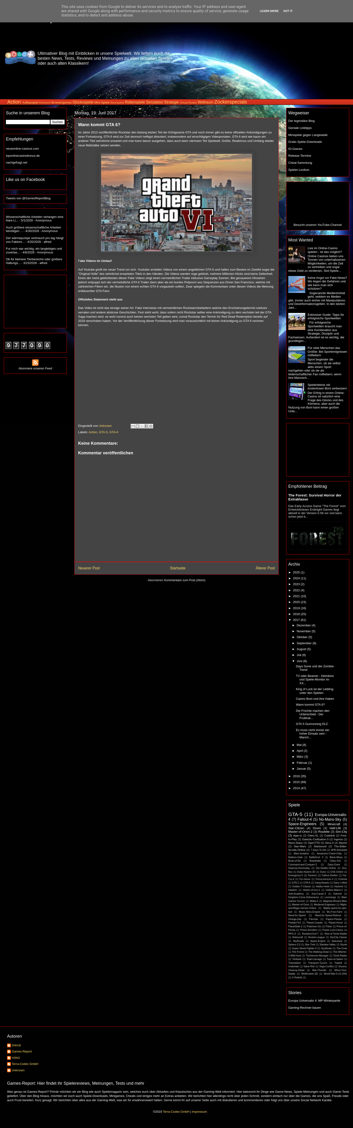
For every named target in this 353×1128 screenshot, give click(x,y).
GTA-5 (103, 432)
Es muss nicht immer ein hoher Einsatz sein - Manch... (312, 733)
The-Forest (298, 952)
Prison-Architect (308, 930)
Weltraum (205, 102)
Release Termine (299, 155)
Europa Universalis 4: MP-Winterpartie (314, 1000)
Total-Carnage (314, 959)
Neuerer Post (89, 568)
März (301, 756)
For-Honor (304, 879)
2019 (297, 608)
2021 (297, 596)
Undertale (293, 966)
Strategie (171, 102)
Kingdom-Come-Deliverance (303, 897)
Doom (317, 828)
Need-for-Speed (297, 915)
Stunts (343, 944)
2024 (297, 578)
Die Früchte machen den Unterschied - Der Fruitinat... (312, 714)
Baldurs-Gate (295, 857)
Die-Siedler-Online (326, 868)
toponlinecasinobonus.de (23, 155)
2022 (297, 590)
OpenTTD (314, 842)
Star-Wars (300, 846)
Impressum (199, 1111)
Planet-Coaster (315, 922)
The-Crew (341, 948)
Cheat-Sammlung (300, 162)
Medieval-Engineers (325, 904)
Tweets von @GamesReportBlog (28, 198)
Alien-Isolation (301, 853)
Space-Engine (317, 941)
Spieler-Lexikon (298, 170)
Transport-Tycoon (317, 963)
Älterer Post (265, 568)
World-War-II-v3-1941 (335, 973)
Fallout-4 (304, 819)
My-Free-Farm (334, 912)
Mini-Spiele (101, 102)
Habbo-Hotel (322, 886)
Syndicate (326, 948)
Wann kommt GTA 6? (310, 704)
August (302, 649)
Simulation (154, 102)
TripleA (338, 963)
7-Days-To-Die (318, 850)
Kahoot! (337, 893)
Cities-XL (312, 835)
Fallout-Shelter (330, 875)
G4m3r (16, 1045)
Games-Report (22, 1051)
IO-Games (295, 149)
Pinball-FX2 (294, 922)
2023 (297, 584)
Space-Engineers (302, 824)
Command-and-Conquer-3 (302, 864)
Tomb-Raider (340, 955)
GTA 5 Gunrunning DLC (312, 724)
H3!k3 (16, 1058)
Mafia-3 (314, 901)
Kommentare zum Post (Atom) (184, 580)
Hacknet (338, 886)
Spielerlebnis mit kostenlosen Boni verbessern (327, 386)
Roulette (324, 831)
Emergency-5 (295, 875)
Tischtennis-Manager (317, 955)
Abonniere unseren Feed (35, 366)
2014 (297, 788)
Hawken (292, 890)
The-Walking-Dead (318, 952)
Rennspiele (117, 102)
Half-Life (335, 828)
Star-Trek (310, 944)
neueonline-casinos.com (22, 148)
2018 (297, 614)
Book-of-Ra (294, 861)
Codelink (329, 835)
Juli (299, 655)
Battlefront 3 (316, 857)
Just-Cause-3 (318, 893)
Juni (300, 661)
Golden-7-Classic (301, 886)
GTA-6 (113, 432)
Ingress (338, 839)
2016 (297, 776)
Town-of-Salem (335, 959)
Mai (300, 745)
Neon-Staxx (295, 842)
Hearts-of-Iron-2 (311, 890)
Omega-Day (294, 919)
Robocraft (297, 937)
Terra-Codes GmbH (25, 1064)
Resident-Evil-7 (310, 933)
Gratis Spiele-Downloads (305, 142)
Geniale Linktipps (300, 128)
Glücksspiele (82, 102)
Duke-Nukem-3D (306, 872)
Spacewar (337, 941)
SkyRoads (298, 941)
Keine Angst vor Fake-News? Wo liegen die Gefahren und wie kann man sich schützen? (327, 283)
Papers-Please (334, 919)
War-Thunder (319, 970)
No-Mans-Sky (330, 819)
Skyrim (343, 842)
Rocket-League (316, 937)
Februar (302, 762)
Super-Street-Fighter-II (304, 948)
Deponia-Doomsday (299, 868)
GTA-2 (295, 882)
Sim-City (341, 831)
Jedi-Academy (296, 893)
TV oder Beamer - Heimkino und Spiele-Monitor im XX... (315, 679)
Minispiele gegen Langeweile (308, 135)
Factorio (312, 875)
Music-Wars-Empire (309, 912)
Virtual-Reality (188, 102)
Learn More (269, 11)
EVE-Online (337, 872)
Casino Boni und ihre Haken (315, 698)
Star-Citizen (296, 828)
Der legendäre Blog (301, 121)
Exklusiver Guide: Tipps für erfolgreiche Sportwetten (326, 316)
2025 (297, 572)
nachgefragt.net (16, 162)
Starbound (320, 846)
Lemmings (330, 897)
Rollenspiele (135, 102)
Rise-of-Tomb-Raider (336, 933)
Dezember (304, 625)
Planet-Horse (336, 922)
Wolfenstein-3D (309, 973)
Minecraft (334, 824)
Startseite (177, 568)
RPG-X (292, 933)
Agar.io (297, 835)
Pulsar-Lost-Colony (332, 930)
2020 (297, 602)
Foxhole (342, 879)
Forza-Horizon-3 (324, 879)
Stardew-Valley (327, 944)
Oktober (303, 637)
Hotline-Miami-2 (334, 890)
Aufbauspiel (30, 102)
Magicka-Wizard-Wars (335, 901)
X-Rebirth (297, 977)
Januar (302, 768)
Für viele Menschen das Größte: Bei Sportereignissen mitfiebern (327, 351)
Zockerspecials (230, 101)
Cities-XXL (335, 861)
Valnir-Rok (309, 966)
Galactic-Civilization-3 (315, 839)
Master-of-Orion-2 (300, 831)
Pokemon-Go (314, 926)
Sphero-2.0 (294, 944)
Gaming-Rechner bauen (304, 1007)
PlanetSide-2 (295, 926)
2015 (297, 782)
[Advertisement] (266, 57)
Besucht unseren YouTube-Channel (318, 225)
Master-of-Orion (300, 904)
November (304, 631)
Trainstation (294, 963)
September (305, 643)
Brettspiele (45, 102)
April (300, 750)
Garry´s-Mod (340, 882)
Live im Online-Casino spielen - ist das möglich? (325, 250)
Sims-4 (329, 842)
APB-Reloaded (339, 850)
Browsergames (61, 102)
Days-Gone (334, 864)
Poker (329, 926)
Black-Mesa (336, 857)
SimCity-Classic (338, 937)
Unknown (18, 1070)
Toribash (296, 959)
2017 (297, 620)
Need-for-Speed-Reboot (328, 915)
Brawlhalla (315, 861)
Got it (288, 11)
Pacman (313, 919)
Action (14, 101)
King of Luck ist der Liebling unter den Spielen (314, 691)
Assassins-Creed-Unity (329, 853)
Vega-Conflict (326, 966)
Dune (323, 872)
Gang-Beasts (322, 882)
